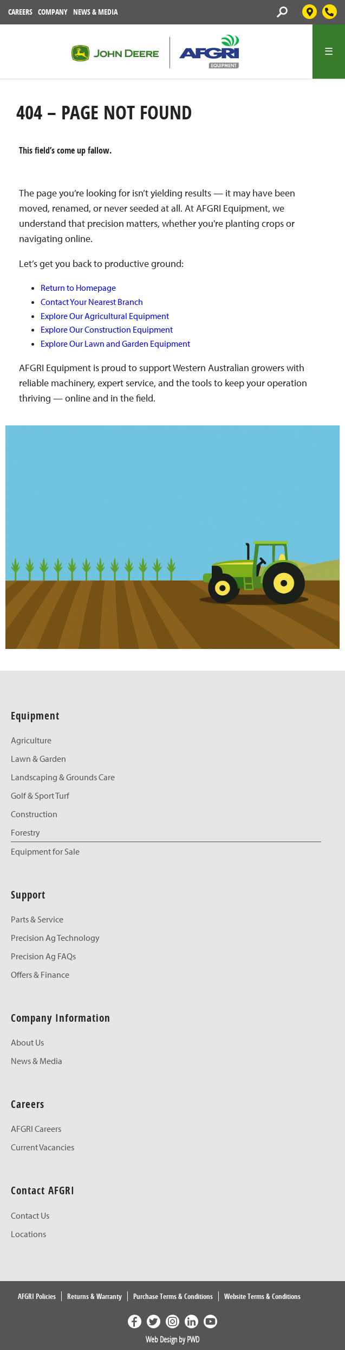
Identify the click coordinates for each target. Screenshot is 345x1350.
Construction (34, 813)
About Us (27, 1042)
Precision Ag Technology (55, 937)
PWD (193, 1339)
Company (53, 12)
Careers (20, 12)
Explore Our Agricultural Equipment (105, 315)
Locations (28, 1233)
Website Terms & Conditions (262, 1296)
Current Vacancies (42, 1147)
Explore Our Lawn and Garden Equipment (115, 343)
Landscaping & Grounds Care (63, 777)
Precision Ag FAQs (43, 956)
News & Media (95, 12)
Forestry (25, 832)
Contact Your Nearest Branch (92, 301)
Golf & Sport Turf (40, 795)
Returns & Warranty (94, 1296)
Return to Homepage (78, 287)
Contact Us (30, 1215)
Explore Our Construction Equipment (107, 329)
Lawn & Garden (38, 758)
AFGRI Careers (36, 1128)
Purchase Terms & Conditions (173, 1296)
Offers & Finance (40, 974)
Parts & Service (37, 919)
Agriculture (31, 740)
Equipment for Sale (45, 851)
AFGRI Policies (37, 1296)
